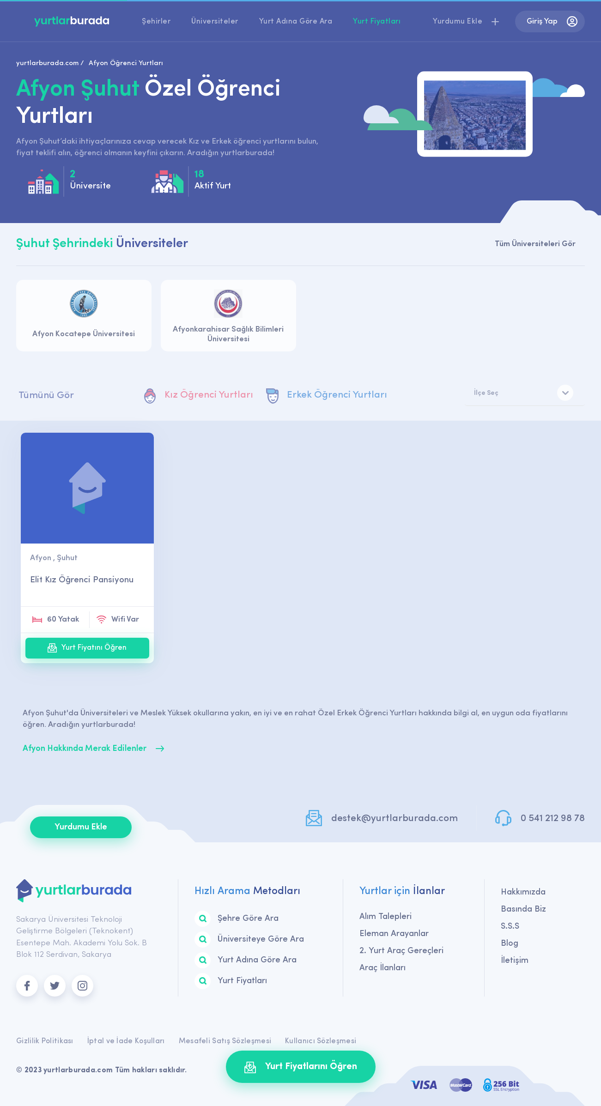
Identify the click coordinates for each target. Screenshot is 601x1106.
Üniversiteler (214, 21)
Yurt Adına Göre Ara (296, 21)
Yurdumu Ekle (81, 827)
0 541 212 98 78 (553, 818)
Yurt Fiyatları (377, 21)
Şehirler (156, 21)
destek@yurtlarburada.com (394, 818)
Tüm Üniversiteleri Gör (535, 244)
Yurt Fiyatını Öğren (87, 648)
